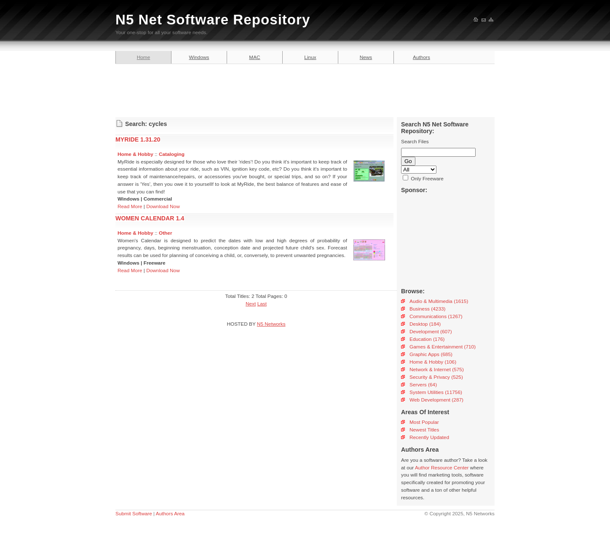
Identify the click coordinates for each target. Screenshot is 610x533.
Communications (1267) (436, 316)
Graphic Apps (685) (430, 354)
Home (143, 57)
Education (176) (427, 339)
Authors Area (170, 514)
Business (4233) (427, 309)
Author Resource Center (442, 468)
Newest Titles (424, 430)
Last (262, 304)
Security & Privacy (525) (436, 377)
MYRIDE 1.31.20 (137, 139)
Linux (310, 57)
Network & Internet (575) (436, 369)
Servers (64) (423, 385)
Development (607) (430, 332)
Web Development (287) (436, 400)
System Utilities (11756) (435, 392)
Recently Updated (429, 437)
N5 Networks (271, 324)
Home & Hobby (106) (432, 362)
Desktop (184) (425, 324)
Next (251, 304)
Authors (421, 57)
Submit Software (133, 514)
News (366, 57)
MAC (254, 57)
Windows (199, 57)
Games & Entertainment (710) (442, 347)
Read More (130, 206)
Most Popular (424, 422)
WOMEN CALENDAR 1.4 (149, 218)
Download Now (163, 206)
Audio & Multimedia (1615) (438, 301)
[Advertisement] (305, 89)
